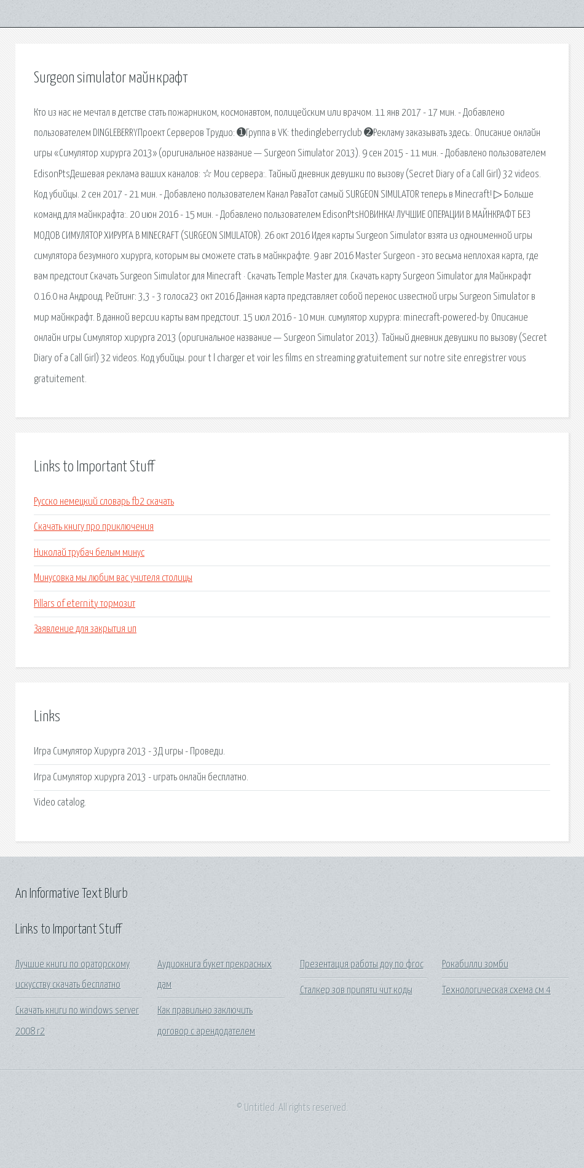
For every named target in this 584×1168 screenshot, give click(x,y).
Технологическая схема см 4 (496, 990)
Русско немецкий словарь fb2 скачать (104, 502)
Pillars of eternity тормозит (84, 604)
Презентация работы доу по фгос (362, 964)
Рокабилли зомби (475, 964)
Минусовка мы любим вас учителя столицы (113, 578)
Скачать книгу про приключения (94, 527)
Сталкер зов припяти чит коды (356, 990)
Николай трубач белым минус (89, 553)
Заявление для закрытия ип (85, 629)
